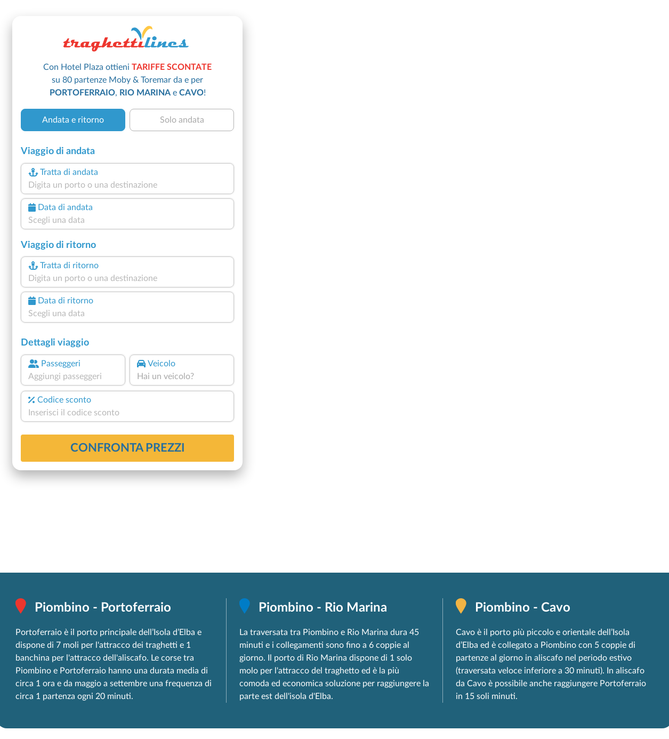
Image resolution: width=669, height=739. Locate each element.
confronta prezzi (127, 448)
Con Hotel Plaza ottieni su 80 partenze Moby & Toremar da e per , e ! (127, 80)
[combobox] (127, 185)
